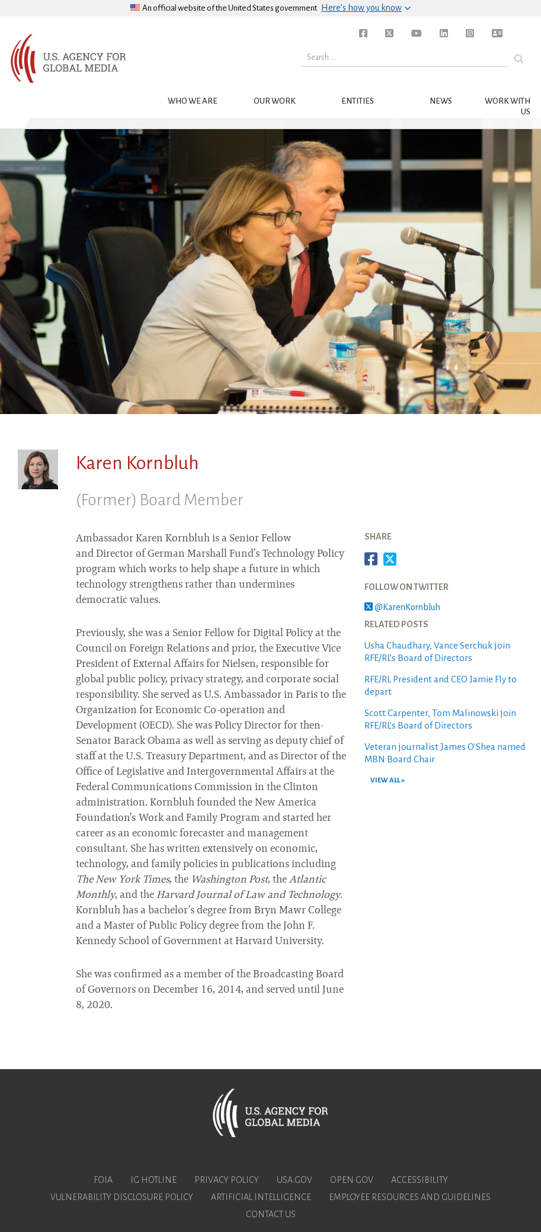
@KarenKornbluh (402, 607)
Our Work (275, 101)
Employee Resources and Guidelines (410, 1197)
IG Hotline (153, 1180)
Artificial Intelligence (261, 1197)
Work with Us (507, 106)
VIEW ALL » (387, 780)
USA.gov (294, 1180)
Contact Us (271, 1214)
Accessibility (419, 1180)
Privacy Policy (226, 1180)
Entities (357, 101)
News (441, 101)
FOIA (103, 1180)
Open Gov (351, 1180)
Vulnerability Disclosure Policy (121, 1197)
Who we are (192, 101)
